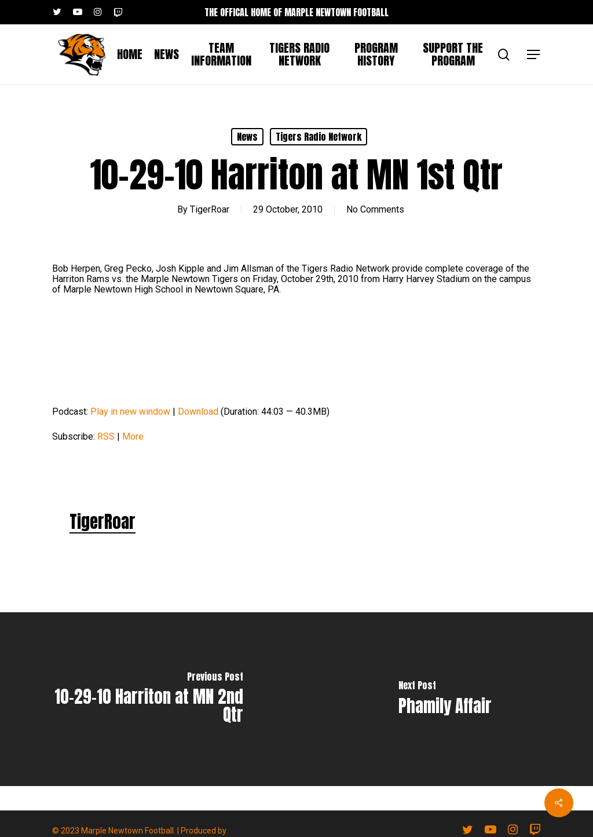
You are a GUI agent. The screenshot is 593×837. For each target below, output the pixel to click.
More (133, 436)
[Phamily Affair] (444, 699)
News (247, 137)
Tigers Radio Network (318, 137)
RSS (106, 436)
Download (198, 411)
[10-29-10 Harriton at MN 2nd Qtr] (148, 699)
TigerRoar (209, 209)
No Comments (375, 209)
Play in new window (130, 411)
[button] (534, 55)
